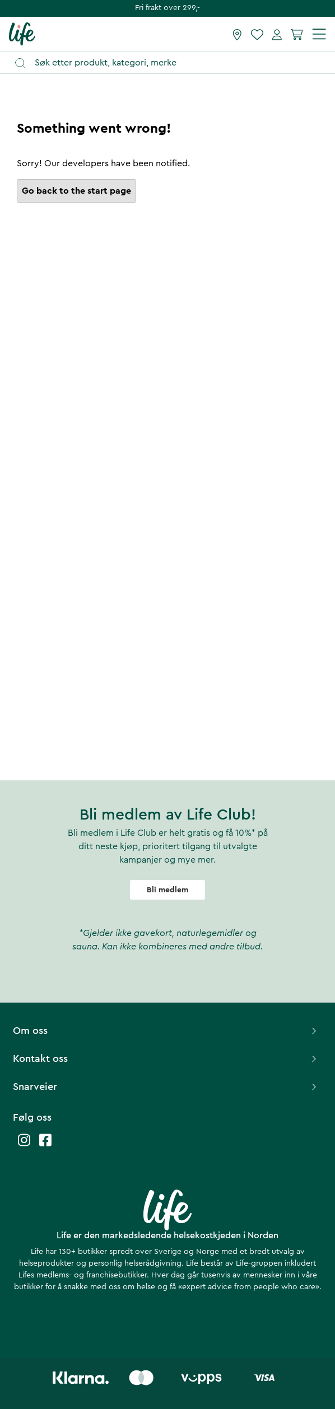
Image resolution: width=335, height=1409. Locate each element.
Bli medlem (167, 890)
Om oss (166, 1031)
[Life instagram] (24, 1145)
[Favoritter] (257, 34)
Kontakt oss (166, 1059)
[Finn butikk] (237, 34)
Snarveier (166, 1087)
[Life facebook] (45, 1145)
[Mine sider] (277, 34)
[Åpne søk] (173, 63)
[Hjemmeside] (22, 33)
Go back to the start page (76, 190)
